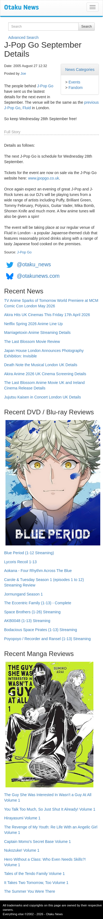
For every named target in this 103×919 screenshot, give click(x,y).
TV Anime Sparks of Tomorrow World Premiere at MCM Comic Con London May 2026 (51, 303)
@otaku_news (34, 264)
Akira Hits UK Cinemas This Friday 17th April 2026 (47, 315)
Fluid (27, 108)
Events (74, 82)
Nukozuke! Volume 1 (21, 850)
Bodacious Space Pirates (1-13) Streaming (40, 630)
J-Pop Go (45, 86)
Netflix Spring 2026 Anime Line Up (33, 324)
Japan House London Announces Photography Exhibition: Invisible (44, 353)
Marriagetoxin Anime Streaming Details (37, 332)
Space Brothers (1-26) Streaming (32, 612)
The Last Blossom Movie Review (32, 341)
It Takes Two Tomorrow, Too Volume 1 (36, 882)
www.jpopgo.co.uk (43, 178)
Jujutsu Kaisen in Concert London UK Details (42, 397)
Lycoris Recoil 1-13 (20, 562)
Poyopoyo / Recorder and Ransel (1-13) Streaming (47, 639)
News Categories (79, 69)
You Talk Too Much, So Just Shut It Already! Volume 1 (49, 809)
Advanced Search (23, 37)
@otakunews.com (38, 276)
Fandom (75, 87)
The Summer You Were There (29, 891)
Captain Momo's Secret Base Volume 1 (37, 841)
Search (86, 26)
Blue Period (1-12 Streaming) (29, 553)
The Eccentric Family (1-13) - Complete (37, 603)
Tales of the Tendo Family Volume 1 (34, 873)
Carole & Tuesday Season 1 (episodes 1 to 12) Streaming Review (44, 582)
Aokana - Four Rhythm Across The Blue (38, 570)
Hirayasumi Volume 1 (22, 818)
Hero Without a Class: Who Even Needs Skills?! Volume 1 (45, 862)
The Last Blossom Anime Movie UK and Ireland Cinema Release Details (44, 385)
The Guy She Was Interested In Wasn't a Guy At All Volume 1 (47, 797)
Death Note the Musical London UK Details (40, 365)
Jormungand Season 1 (23, 594)
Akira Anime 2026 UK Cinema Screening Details (45, 374)
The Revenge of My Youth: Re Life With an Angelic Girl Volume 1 (50, 830)
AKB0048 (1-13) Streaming (27, 621)
